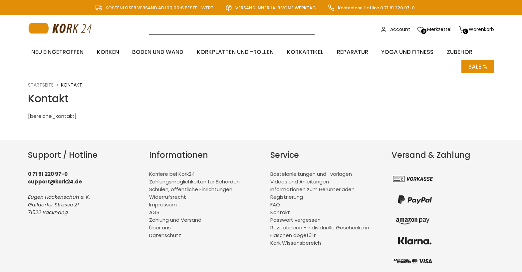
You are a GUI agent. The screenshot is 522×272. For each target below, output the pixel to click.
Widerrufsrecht (167, 193)
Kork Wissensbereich (295, 239)
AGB (154, 209)
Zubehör (452, 52)
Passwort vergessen (295, 216)
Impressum (163, 201)
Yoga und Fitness (401, 52)
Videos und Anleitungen (299, 178)
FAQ (275, 201)
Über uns (160, 224)
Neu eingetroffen (55, 52)
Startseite (41, 82)
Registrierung (286, 193)
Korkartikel (300, 52)
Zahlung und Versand (175, 216)
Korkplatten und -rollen (230, 52)
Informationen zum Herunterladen (312, 186)
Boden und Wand (152, 52)
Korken (103, 52)
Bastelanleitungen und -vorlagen (311, 170)
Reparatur (346, 52)
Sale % (477, 65)
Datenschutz (165, 232)
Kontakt (280, 209)
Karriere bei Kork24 (172, 170)
